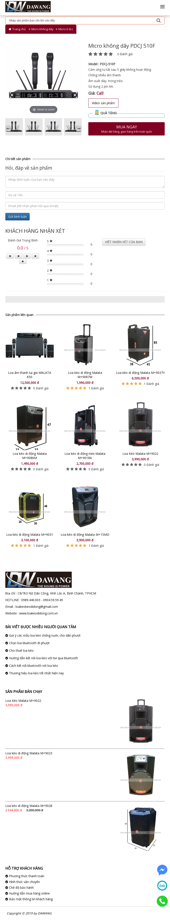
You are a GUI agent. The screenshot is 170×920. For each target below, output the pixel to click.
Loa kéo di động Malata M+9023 (28, 753)
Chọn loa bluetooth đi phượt (29, 643)
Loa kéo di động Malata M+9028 (28, 806)
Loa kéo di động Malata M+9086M (30, 455)
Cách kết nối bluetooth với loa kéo (33, 665)
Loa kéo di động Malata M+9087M (85, 375)
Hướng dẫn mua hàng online (29, 893)
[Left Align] (10, 256)
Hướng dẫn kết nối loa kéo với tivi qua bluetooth (43, 658)
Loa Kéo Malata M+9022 (140, 453)
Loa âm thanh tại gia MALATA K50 (29, 375)
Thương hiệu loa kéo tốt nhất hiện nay (36, 673)
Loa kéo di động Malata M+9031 (29, 534)
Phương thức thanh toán (26, 876)
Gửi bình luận (17, 216)
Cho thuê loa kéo (21, 650)
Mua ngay (126, 129)
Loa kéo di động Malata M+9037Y (140, 373)
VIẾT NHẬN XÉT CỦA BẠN (124, 242)
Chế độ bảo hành (21, 887)
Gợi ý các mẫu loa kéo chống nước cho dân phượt (45, 635)
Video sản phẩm (103, 103)
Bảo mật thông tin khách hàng (31, 899)
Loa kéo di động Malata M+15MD (85, 534)
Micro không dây (42, 29)
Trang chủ (19, 29)
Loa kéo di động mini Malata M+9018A (84, 455)
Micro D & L (65, 29)
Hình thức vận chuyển (24, 882)
